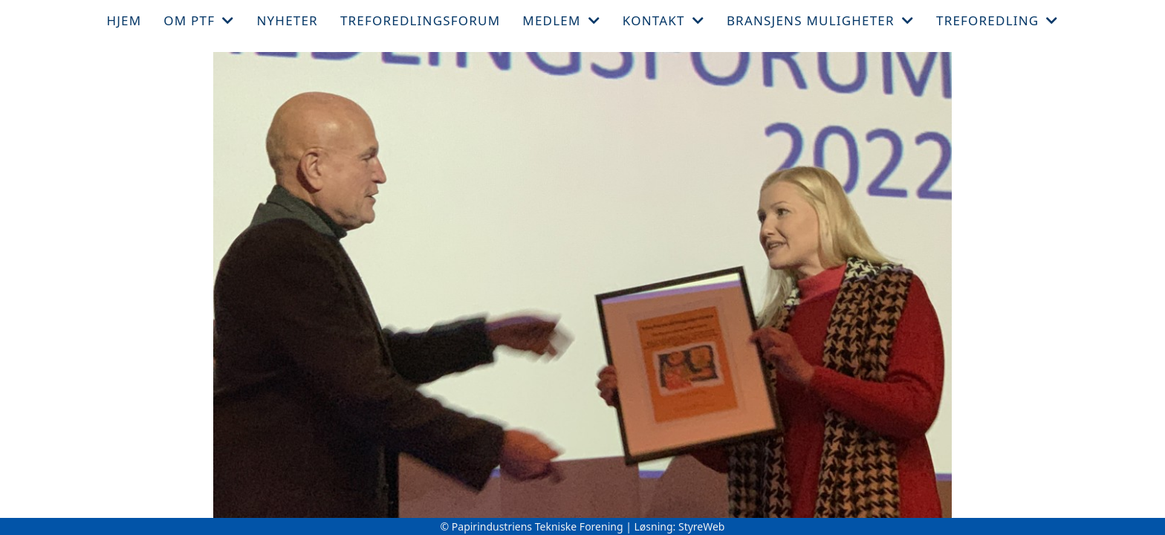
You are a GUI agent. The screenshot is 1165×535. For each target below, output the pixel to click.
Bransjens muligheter (820, 20)
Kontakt (663, 20)
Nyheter (286, 20)
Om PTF (198, 20)
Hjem (123, 20)
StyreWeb (701, 526)
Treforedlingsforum (420, 20)
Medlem (561, 20)
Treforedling (997, 20)
